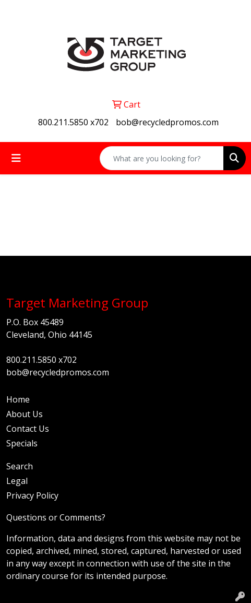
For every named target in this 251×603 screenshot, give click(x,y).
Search (19, 466)
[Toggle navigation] (16, 158)
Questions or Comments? (55, 517)
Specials (22, 443)
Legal (17, 481)
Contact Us (27, 428)
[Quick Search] (162, 158)
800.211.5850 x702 (73, 122)
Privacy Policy (32, 495)
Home (18, 399)
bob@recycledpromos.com (167, 122)
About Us (24, 414)
